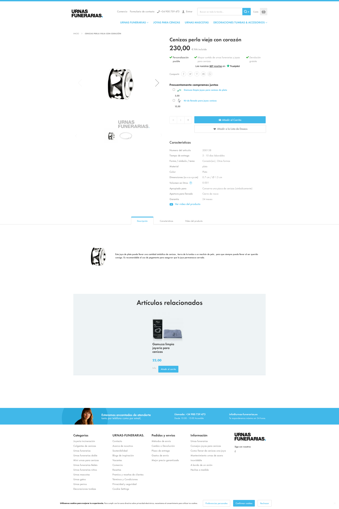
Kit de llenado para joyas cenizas (200, 100)
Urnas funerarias (82, 450)
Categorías (80, 435)
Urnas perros (80, 484)
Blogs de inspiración (123, 455)
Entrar (188, 11)
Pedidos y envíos (163, 435)
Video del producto (194, 220)
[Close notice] (334, 503)
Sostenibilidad (119, 450)
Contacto (117, 441)
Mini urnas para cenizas (86, 460)
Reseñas (116, 469)
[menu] (193, 22)
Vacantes (117, 460)
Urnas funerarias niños (85, 469)
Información (199, 435)
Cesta (255, 11)
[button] (157, 83)
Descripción (142, 220)
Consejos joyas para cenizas (206, 445)
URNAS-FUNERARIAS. (128, 435)
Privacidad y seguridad (124, 484)
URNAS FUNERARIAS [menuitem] (133, 22)
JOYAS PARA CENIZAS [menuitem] (166, 22)
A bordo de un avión (201, 465)
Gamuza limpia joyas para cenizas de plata (205, 89)
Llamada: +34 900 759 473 (190, 414)
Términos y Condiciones (125, 479)
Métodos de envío (161, 441)
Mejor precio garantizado (165, 460)
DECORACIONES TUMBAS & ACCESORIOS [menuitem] (239, 22)
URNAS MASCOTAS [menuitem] (197, 22)
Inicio (76, 33)
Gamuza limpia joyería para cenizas (163, 348)
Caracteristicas (166, 220)
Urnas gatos (79, 479)
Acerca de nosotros (122, 445)
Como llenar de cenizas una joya (208, 450)
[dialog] (169, 503)
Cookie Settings (120, 488)
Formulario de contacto (142, 11)
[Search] (246, 11)
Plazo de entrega (161, 450)
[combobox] (224, 11)
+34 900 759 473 (170, 11)
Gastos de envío (160, 455)
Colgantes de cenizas (84, 445)
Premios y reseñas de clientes (128, 474)
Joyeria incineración (84, 441)
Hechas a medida (200, 469)
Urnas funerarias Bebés (85, 465)
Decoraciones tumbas (84, 488)
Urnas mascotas (81, 474)
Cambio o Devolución (163, 445)
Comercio (122, 11)
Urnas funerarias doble (85, 455)
